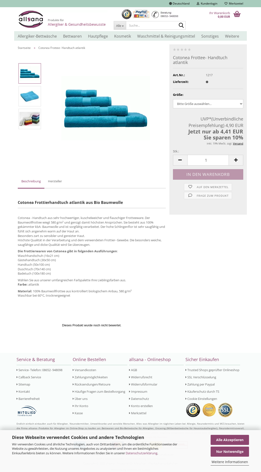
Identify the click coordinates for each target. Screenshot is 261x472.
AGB (133, 370)
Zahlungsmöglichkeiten (90, 377)
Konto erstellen (141, 406)
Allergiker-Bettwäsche (37, 36)
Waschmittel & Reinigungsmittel (166, 36)
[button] (179, 3)
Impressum (138, 391)
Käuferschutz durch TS (202, 391)
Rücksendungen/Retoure (91, 384)
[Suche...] (120, 25)
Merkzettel (234, 3)
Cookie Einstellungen (201, 399)
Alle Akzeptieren (229, 439)
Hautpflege (98, 36)
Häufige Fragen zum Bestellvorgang (99, 391)
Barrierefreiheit (28, 399)
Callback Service (29, 377)
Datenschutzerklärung (141, 453)
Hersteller (55, 181)
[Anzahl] (208, 160)
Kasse (78, 413)
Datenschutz (139, 399)
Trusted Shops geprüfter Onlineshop (212, 370)
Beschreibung (31, 181)
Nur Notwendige (229, 451)
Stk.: (176, 151)
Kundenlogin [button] (207, 3)
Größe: (178, 94)
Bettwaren (72, 36)
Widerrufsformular (143, 384)
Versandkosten (84, 370)
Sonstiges (210, 36)
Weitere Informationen (230, 462)
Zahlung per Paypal (200, 384)
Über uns (80, 399)
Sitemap (23, 384)
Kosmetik (122, 36)
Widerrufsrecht (140, 377)
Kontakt (23, 391)
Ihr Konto (80, 406)
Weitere (232, 36)
